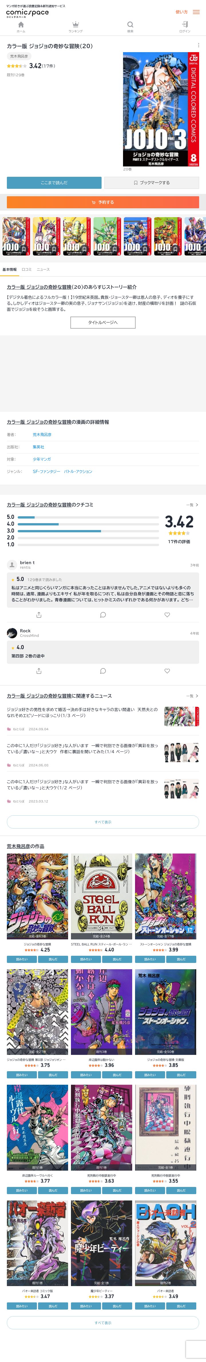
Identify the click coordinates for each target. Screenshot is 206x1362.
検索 (130, 27)
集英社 (38, 447)
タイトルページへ (103, 323)
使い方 (182, 12)
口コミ (27, 269)
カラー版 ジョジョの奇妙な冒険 (39, 287)
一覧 (189, 505)
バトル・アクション (78, 472)
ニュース (43, 269)
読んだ (53, 959)
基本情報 (10, 269)
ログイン (184, 27)
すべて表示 (102, 822)
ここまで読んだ (54, 183)
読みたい (21, 959)
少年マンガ (42, 459)
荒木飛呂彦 (19, 56)
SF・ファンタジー (46, 472)
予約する (103, 202)
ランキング (76, 27)
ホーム (21, 27)
